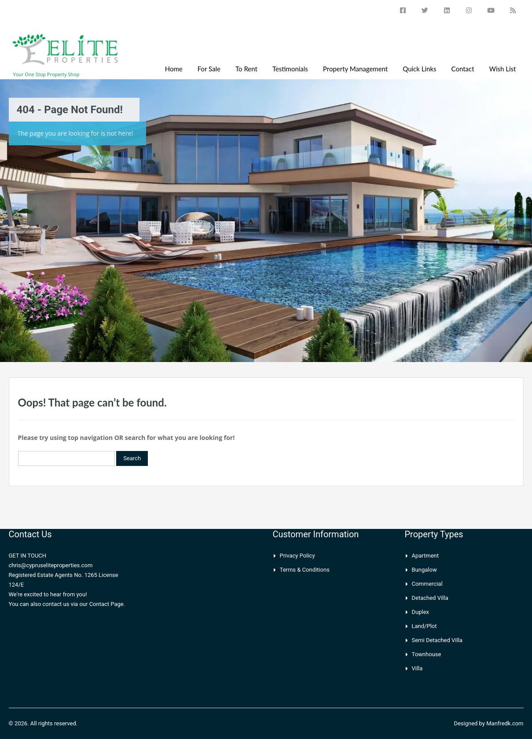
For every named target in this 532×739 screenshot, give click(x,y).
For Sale (209, 69)
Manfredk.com (504, 723)
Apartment (425, 555)
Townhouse (426, 654)
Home (174, 69)
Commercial (427, 583)
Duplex (420, 612)
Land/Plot (424, 626)
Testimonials (290, 69)
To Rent (246, 69)
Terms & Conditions (305, 569)
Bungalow (424, 569)
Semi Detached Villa (437, 640)
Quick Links (419, 69)
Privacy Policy (297, 555)
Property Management (355, 69)
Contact (462, 69)
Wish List (502, 69)
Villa (417, 668)
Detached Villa (430, 598)
